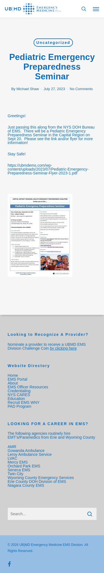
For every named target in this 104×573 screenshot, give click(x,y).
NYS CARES (19, 395)
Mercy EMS (18, 462)
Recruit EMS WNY (24, 402)
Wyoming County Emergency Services (41, 477)
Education (16, 398)
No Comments (81, 89)
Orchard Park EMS (24, 466)
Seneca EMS (20, 470)
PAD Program (19, 406)
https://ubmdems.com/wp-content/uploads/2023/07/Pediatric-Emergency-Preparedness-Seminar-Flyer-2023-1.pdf (48, 169)
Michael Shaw (27, 89)
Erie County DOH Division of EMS (37, 481)
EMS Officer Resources (28, 387)
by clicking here (63, 348)
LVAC (13, 458)
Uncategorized (53, 42)
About (13, 383)
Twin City (16, 474)
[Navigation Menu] (96, 9)
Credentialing (19, 391)
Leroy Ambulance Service (30, 454)
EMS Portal (17, 379)
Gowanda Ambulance (26, 450)
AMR (12, 446)
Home (13, 375)
